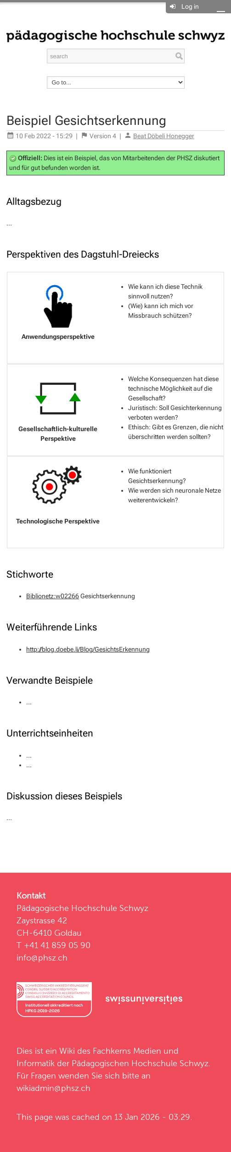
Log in (190, 6)
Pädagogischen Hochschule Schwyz (140, 1063)
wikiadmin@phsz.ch (53, 1088)
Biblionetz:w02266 (52, 596)
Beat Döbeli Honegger (163, 136)
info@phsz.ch (42, 957)
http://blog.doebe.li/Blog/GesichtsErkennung (88, 649)
